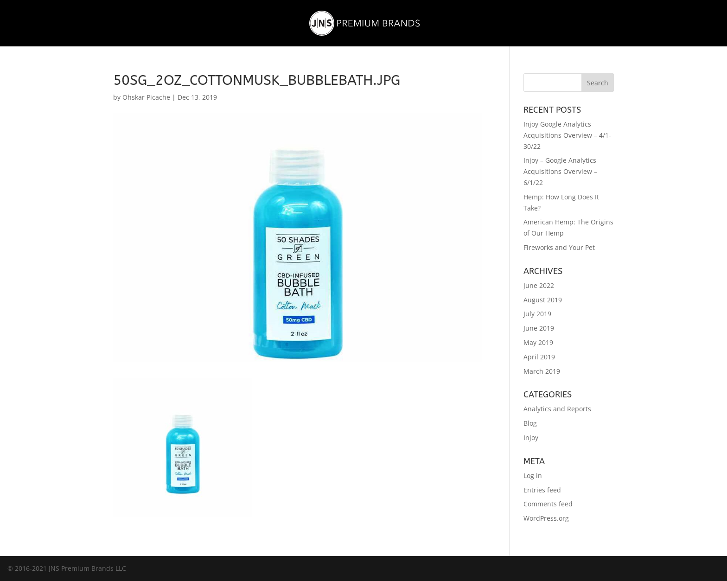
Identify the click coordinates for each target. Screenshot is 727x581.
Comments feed (548, 503)
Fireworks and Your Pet (559, 247)
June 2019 (538, 328)
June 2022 (538, 285)
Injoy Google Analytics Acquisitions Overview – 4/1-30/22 (567, 135)
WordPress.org (546, 518)
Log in (532, 475)
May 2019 (538, 342)
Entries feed (542, 489)
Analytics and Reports (557, 408)
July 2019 (537, 313)
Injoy (530, 437)
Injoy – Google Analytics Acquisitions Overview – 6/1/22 (560, 171)
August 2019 (542, 299)
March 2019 (541, 371)
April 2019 (539, 356)
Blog (530, 423)
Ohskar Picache (146, 97)
